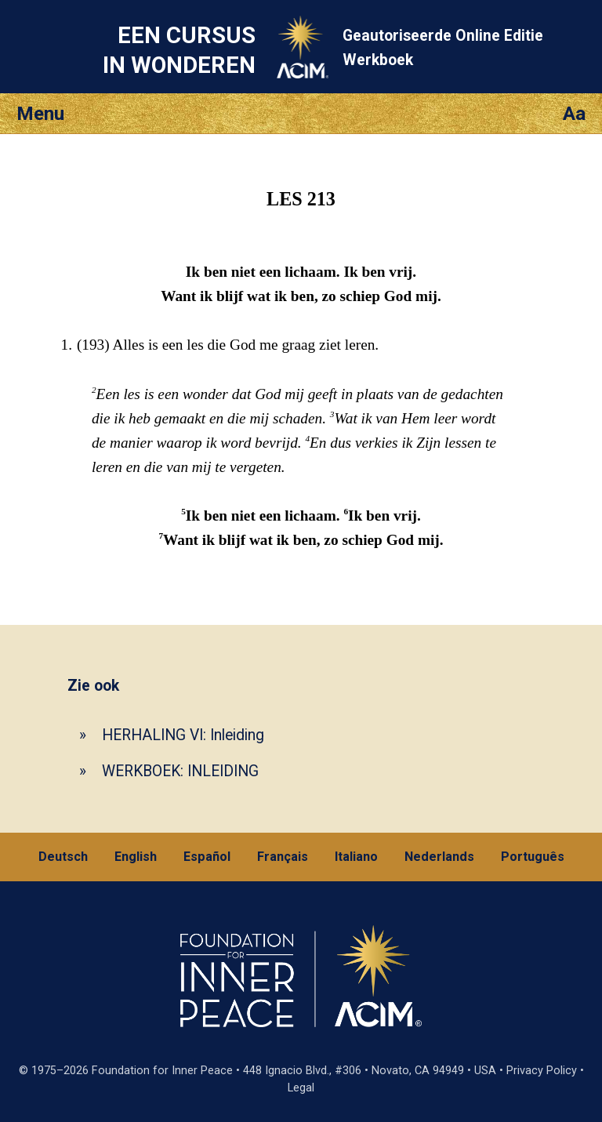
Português (532, 856)
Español (206, 856)
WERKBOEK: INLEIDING (180, 771)
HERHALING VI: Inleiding (183, 735)
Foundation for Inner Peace (162, 1070)
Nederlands (439, 856)
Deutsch (63, 856)
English (135, 856)
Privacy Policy (541, 1070)
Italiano (356, 856)
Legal (301, 1088)
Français (282, 856)
